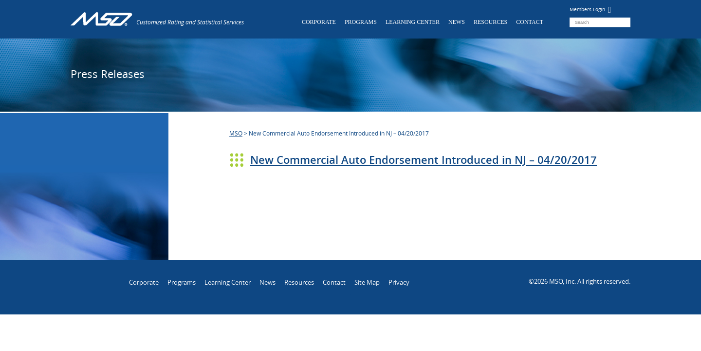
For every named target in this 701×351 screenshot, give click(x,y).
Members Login (590, 9)
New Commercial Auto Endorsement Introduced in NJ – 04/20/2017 (423, 160)
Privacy (398, 282)
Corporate (319, 22)
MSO (235, 133)
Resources (490, 22)
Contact (529, 22)
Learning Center (413, 22)
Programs (361, 22)
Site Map (367, 282)
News (456, 22)
